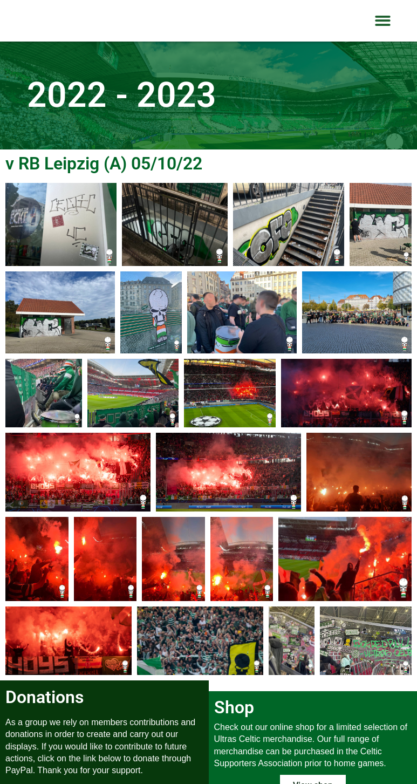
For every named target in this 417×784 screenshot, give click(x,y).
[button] (382, 20)
